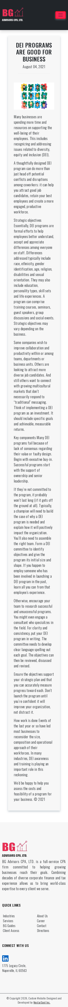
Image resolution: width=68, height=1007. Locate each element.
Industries (9, 915)
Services (8, 920)
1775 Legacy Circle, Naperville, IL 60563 (14, 968)
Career (41, 920)
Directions (43, 930)
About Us (42, 915)
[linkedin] (5, 957)
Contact (41, 925)
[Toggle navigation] (60, 15)
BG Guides (9, 925)
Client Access (11, 930)
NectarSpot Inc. (42, 1002)
